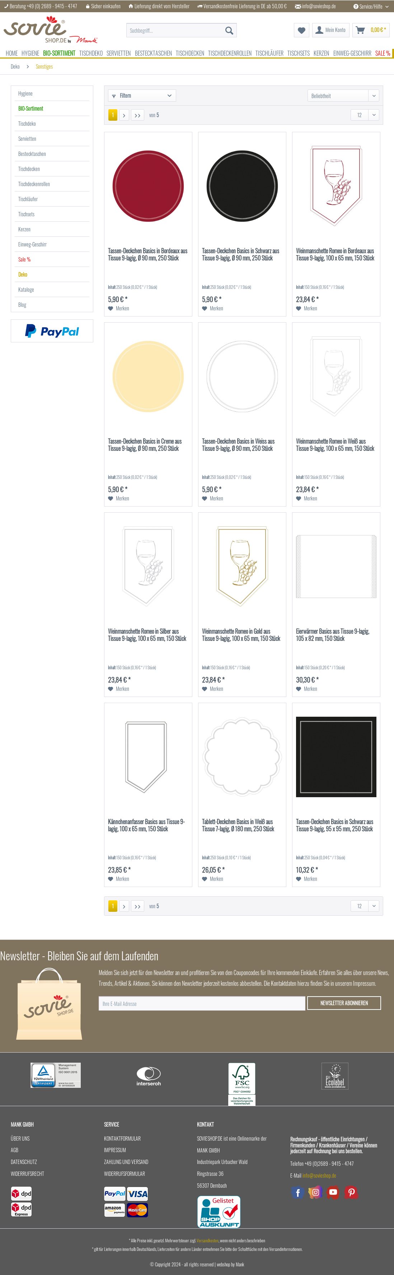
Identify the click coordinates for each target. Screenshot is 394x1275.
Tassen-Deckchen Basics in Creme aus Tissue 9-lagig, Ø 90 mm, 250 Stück (145, 445)
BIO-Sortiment (30, 108)
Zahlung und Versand (126, 1161)
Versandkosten (208, 1240)
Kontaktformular (122, 1138)
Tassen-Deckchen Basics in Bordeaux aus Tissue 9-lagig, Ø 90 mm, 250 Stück (147, 254)
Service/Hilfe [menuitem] (368, 6)
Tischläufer (28, 199)
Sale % (24, 259)
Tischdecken (29, 168)
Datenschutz (24, 1161)
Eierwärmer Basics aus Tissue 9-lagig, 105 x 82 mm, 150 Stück (332, 635)
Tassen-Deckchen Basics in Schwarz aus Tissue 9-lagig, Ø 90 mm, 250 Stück (240, 254)
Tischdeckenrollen (34, 184)
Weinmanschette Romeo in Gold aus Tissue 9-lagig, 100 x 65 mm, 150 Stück (241, 635)
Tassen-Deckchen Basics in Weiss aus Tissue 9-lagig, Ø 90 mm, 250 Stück (238, 445)
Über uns (20, 1138)
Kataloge (26, 289)
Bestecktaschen (32, 153)
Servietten (27, 138)
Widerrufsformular (124, 1173)
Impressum (115, 1150)
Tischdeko (27, 123)
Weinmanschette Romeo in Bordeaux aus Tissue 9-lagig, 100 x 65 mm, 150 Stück (335, 254)
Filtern (121, 95)
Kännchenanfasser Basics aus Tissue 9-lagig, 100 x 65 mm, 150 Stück (146, 825)
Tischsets (26, 214)
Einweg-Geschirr (32, 244)
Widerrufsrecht (27, 1173)
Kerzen (24, 229)
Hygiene (25, 93)
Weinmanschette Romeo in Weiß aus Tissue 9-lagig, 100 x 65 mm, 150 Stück (335, 445)
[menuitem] (181, 30)
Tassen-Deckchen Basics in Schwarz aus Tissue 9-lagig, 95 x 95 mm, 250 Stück (334, 825)
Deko (22, 274)
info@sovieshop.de (319, 6)
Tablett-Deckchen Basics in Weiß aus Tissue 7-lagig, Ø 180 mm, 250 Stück (238, 825)
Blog (22, 304)
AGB (14, 1150)
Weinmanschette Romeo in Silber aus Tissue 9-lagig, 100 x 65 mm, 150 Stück (147, 635)
